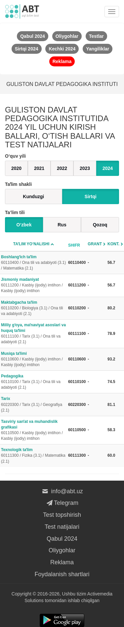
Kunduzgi (33, 196)
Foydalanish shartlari (61, 574)
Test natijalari (62, 526)
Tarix (33, 404)
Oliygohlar (62, 550)
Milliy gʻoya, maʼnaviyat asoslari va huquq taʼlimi (33, 334)
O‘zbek (24, 224)
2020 (16, 168)
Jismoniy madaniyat (33, 285)
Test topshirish (62, 514)
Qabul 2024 (62, 538)
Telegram (62, 503)
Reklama (62, 562)
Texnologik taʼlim (33, 455)
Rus (62, 224)
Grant (95, 244)
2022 (62, 168)
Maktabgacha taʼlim (33, 308)
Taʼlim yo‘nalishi (31, 244)
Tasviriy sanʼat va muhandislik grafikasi (33, 430)
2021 (39, 168)
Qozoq (100, 224)
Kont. (113, 244)
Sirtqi (91, 196)
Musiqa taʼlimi (33, 359)
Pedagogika (33, 382)
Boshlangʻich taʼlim (33, 263)
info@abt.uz (62, 491)
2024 (108, 168)
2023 (85, 168)
